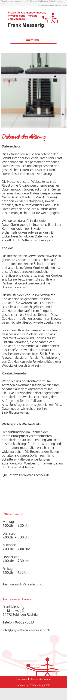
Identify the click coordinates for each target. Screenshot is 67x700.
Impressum (21, 679)
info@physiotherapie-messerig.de (27, 630)
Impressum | (43, 5)
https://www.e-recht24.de (31, 475)
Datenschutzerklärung (41, 679)
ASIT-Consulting (36, 685)
